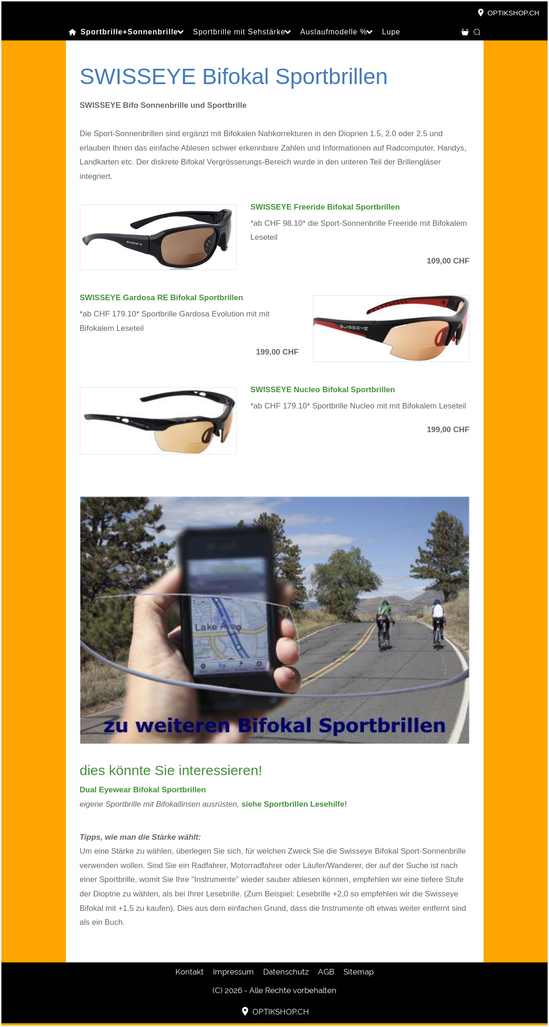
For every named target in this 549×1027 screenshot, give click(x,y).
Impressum (233, 971)
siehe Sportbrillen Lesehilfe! (294, 804)
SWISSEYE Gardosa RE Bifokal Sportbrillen (161, 297)
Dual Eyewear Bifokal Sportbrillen (143, 789)
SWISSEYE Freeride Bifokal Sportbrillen (325, 207)
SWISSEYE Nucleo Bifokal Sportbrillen (323, 389)
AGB (326, 971)
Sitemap (358, 971)
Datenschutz (286, 971)
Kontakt (189, 971)
